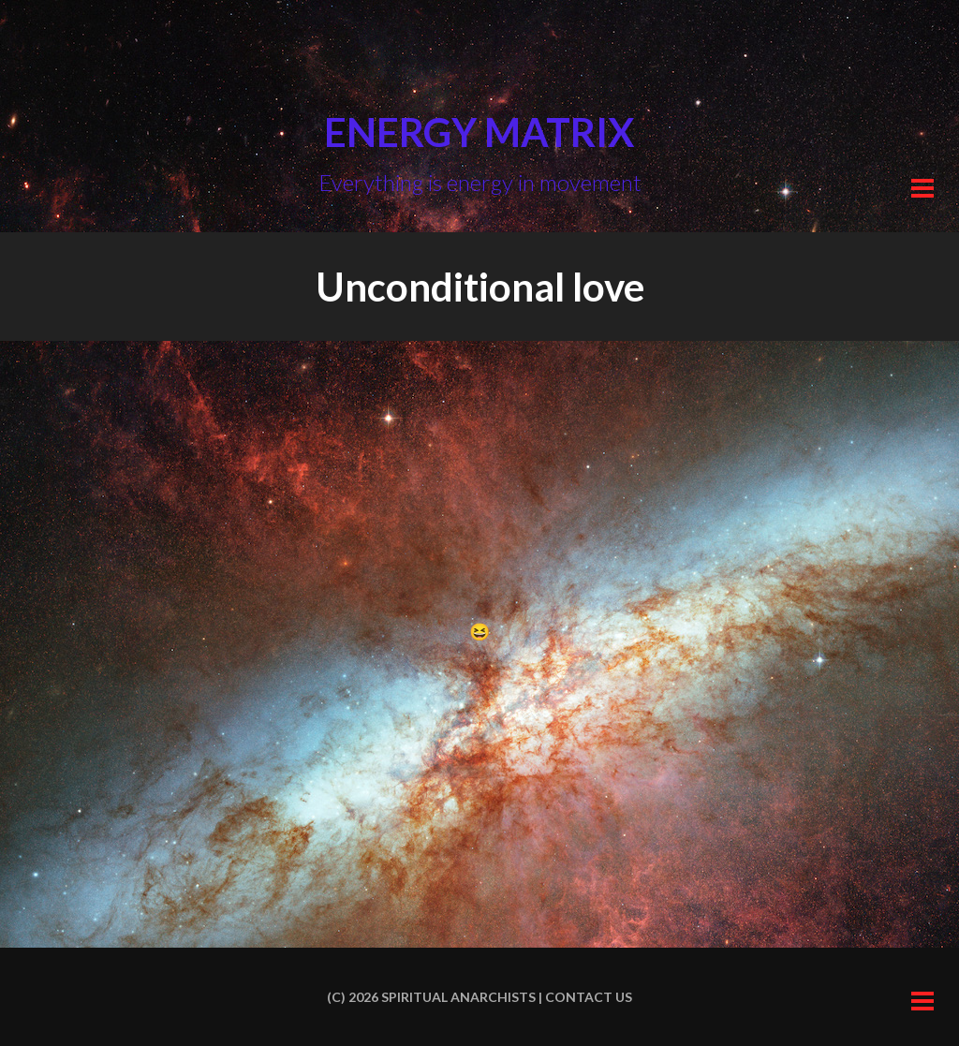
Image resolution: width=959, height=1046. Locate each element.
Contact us (588, 997)
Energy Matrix (479, 132)
